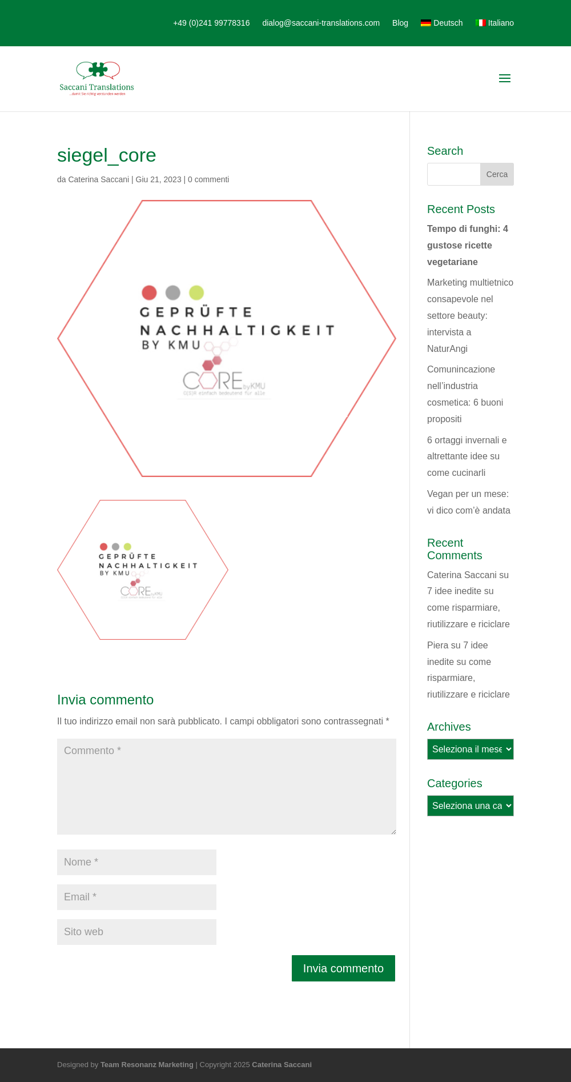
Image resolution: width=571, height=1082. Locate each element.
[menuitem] (442, 31)
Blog (400, 23)
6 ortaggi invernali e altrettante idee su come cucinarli (467, 456)
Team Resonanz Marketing (147, 1064)
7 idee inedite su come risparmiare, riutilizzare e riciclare (468, 607)
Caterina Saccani (98, 179)
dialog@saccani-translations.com (321, 23)
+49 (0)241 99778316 (211, 23)
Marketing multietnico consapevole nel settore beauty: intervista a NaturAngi (470, 315)
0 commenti (208, 179)
